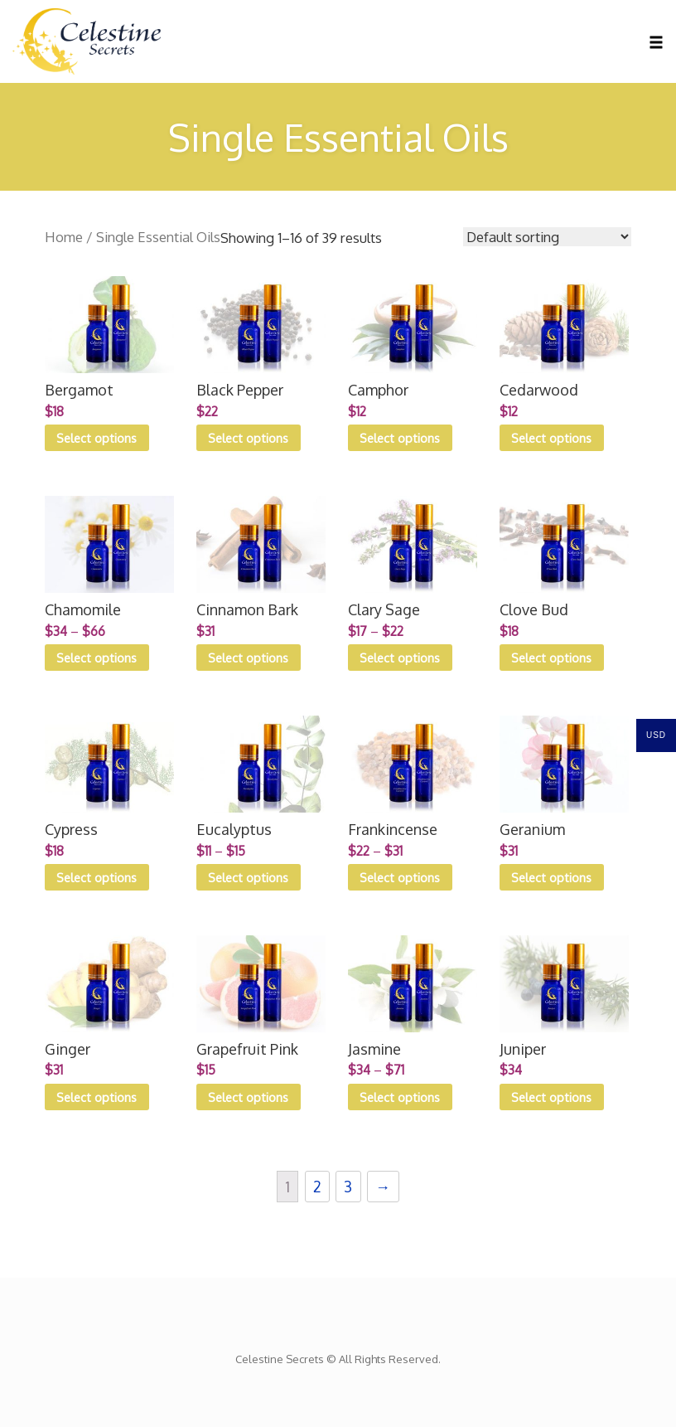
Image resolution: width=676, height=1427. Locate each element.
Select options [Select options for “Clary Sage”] (400, 657)
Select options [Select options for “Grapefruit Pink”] (248, 1097)
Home (64, 236)
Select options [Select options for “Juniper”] (551, 1097)
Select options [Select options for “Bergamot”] (96, 437)
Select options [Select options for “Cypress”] (96, 877)
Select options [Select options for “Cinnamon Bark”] (248, 657)
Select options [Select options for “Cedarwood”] (551, 437)
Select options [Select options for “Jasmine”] (400, 1097)
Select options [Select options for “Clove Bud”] (551, 657)
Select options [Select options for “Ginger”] (96, 1097)
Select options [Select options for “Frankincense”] (400, 877)
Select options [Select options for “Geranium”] (551, 877)
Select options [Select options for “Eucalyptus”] (248, 877)
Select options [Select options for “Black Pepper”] (248, 437)
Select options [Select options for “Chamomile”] (96, 657)
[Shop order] (547, 236)
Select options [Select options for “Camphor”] (400, 437)
